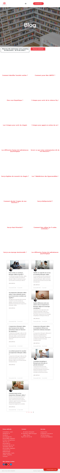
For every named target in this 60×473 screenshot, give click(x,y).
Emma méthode (7, 429)
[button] (25, 4)
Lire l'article (12, 283)
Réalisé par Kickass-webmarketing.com (49, 471)
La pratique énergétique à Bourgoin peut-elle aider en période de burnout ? (40, 363)
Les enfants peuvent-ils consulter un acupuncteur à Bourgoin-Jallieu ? (17, 352)
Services (43, 429)
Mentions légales (37, 471)
